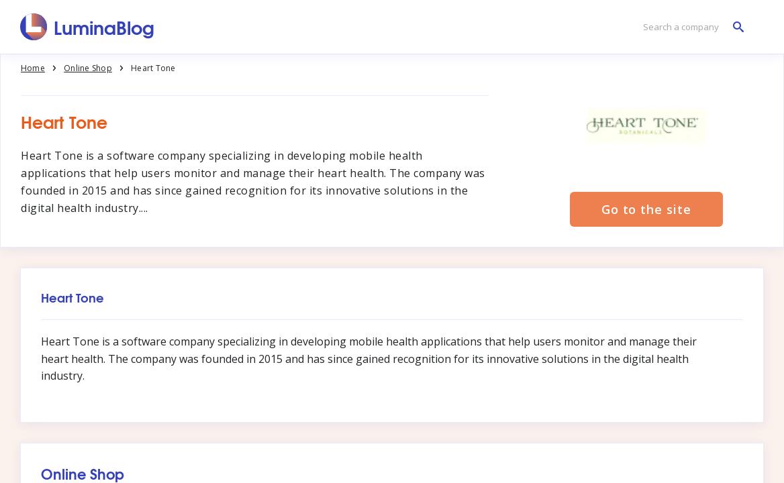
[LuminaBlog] (87, 27)
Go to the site (646, 209)
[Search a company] (690, 27)
